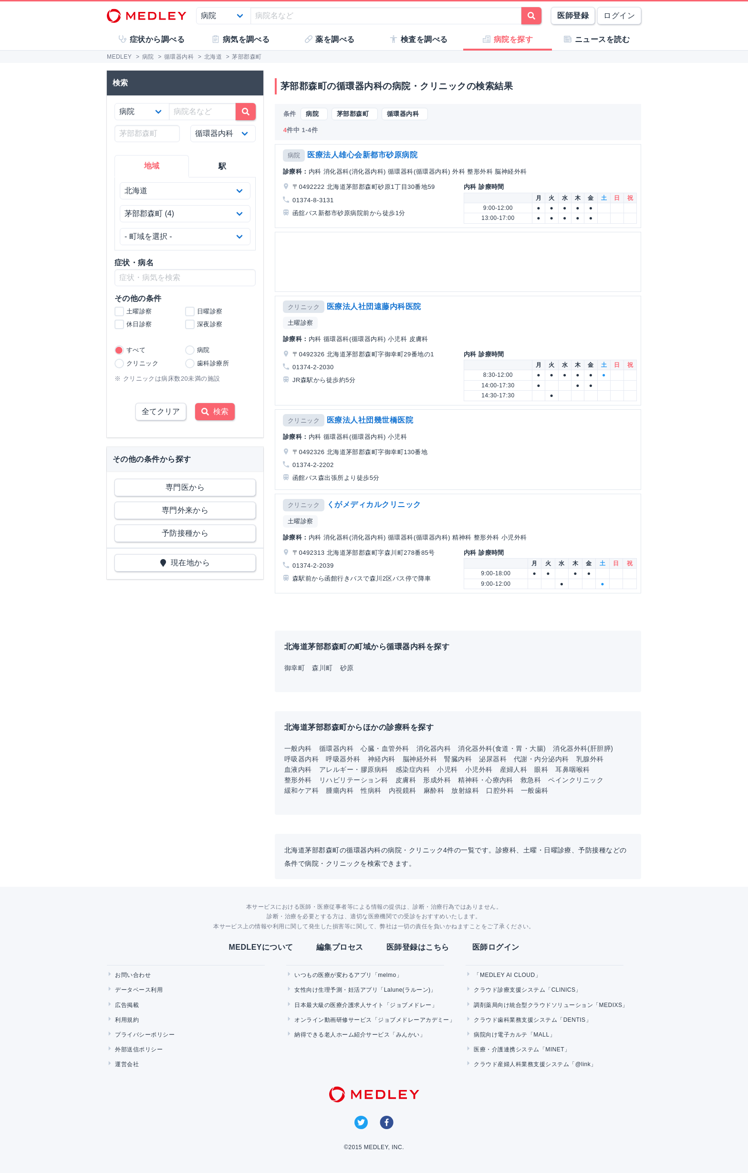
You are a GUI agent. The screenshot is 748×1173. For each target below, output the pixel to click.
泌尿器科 (493, 759)
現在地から (185, 563)
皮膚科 (405, 780)
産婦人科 (514, 769)
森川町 (322, 668)
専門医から (185, 487)
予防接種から (185, 533)
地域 (152, 166)
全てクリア (161, 411)
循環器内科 (336, 748)
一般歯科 (535, 790)
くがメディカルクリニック (374, 504)
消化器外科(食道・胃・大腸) (502, 748)
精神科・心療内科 (485, 780)
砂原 (347, 668)
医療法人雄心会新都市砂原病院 (362, 155)
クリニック (304, 307)
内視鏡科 (402, 790)
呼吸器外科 (343, 759)
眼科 (541, 769)
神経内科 (381, 759)
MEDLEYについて (261, 947)
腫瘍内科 (339, 790)
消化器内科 (433, 748)
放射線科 (465, 790)
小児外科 (479, 769)
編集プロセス (340, 947)
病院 (294, 155)
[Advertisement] (460, 262)
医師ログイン (495, 947)
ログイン (619, 15)
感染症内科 (412, 769)
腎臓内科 (458, 759)
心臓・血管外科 (385, 748)
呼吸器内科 (301, 759)
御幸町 (294, 668)
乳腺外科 (590, 759)
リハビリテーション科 (353, 780)
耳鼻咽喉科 (572, 769)
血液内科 (298, 769)
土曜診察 (300, 322)
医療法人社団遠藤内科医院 (374, 306)
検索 (215, 411)
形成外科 (437, 780)
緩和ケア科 (301, 790)
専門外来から (185, 510)
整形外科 (298, 780)
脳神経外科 (420, 759)
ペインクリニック (575, 780)
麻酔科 (434, 790)
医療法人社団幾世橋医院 (370, 420)
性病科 (371, 790)
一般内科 (298, 748)
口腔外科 (500, 790)
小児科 (447, 769)
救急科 (530, 780)
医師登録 (573, 15)
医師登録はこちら (417, 947)
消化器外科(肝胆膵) (583, 748)
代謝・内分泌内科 (541, 759)
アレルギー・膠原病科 (353, 769)
